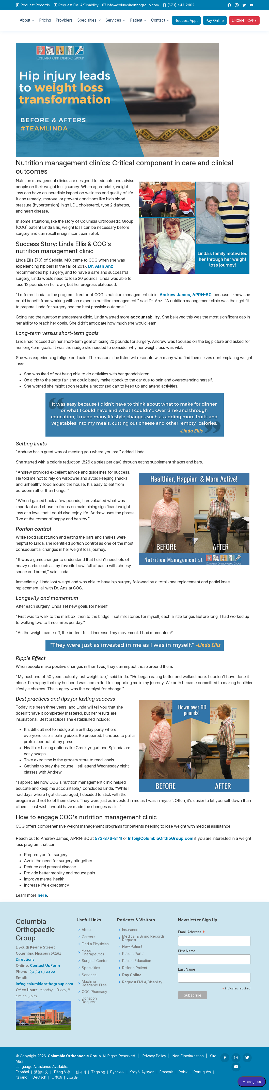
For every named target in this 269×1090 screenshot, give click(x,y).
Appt (186, 20)
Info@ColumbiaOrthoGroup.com (160, 838)
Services (89, 975)
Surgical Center (95, 961)
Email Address (191, 932)
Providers (64, 20)
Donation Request (89, 1000)
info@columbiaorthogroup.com (133, 5)
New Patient (132, 946)
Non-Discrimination (188, 1056)
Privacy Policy (154, 1056)
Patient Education (136, 961)
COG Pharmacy (94, 991)
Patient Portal (133, 953)
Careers (88, 937)
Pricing (45, 20)
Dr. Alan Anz (100, 266)
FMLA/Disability (78, 5)
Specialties (91, 968)
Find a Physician (95, 944)
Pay (215, 20)
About (87, 930)
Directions (25, 959)
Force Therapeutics (93, 952)
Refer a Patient (134, 968)
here (42, 895)
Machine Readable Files (94, 983)
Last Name (186, 969)
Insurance (130, 930)
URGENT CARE (244, 20)
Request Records (35, 5)
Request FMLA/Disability (142, 982)
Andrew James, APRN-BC (186, 294)
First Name (187, 951)
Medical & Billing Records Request (143, 938)
